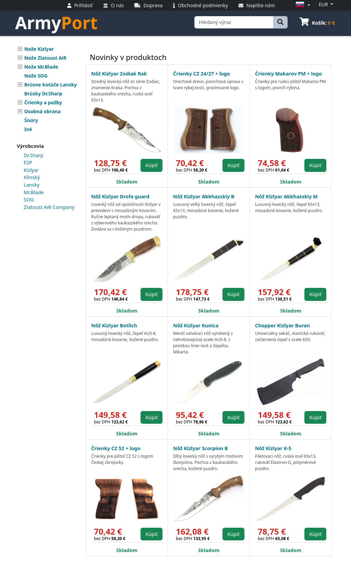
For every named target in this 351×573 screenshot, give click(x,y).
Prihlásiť (80, 5)
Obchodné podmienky (200, 5)
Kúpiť (151, 165)
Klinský (32, 177)
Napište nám (257, 5)
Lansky (31, 185)
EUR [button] (324, 4)
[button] (302, 5)
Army (56, 22)
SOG (29, 199)
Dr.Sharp (34, 155)
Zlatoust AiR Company (49, 207)
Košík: (317, 23)
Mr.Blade (34, 192)
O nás (113, 5)
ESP (28, 162)
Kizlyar (31, 170)
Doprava (148, 5)
